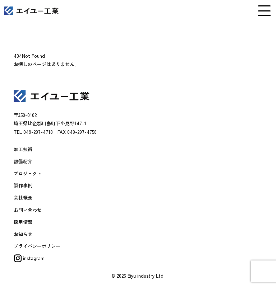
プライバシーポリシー (37, 246)
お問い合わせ (28, 209)
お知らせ (23, 234)
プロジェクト (28, 173)
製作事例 (23, 185)
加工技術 (23, 149)
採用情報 (23, 221)
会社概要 (23, 197)
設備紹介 (23, 161)
